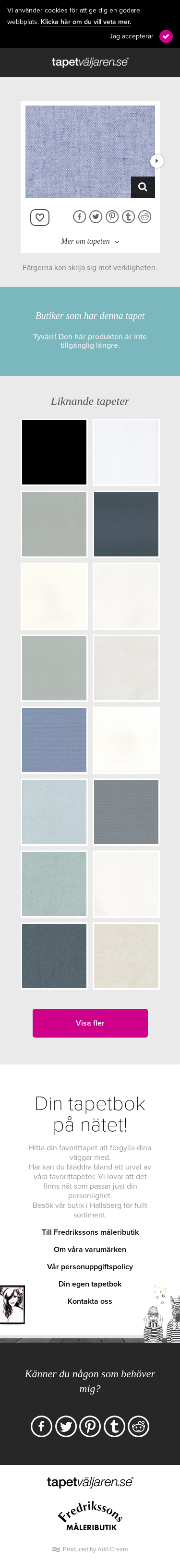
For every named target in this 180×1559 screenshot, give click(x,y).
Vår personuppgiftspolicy (90, 1267)
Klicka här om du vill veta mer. (86, 22)
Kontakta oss (90, 1301)
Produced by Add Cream (95, 1549)
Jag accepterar (131, 36)
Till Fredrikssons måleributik (90, 1232)
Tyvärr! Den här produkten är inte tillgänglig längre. (90, 341)
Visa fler (90, 1023)
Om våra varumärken (90, 1249)
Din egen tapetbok (90, 1284)
